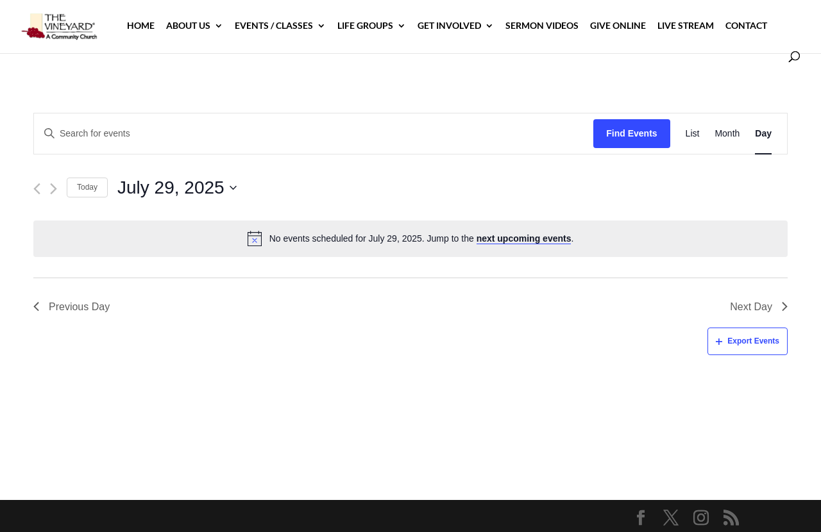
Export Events (747, 341)
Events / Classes (274, 26)
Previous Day (71, 306)
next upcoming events (524, 238)
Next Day (759, 306)
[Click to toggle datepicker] (177, 188)
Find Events (631, 133)
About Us (188, 26)
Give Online (618, 26)
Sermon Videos (542, 26)
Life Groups (365, 26)
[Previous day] (36, 189)
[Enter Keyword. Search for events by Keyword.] (313, 133)
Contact (746, 26)
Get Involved (449, 26)
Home (141, 26)
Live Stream (685, 26)
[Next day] (53, 189)
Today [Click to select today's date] (87, 187)
